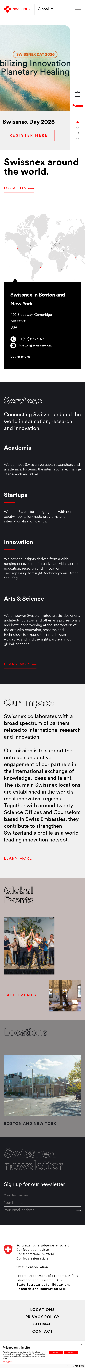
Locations (19, 188)
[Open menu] (78, 9)
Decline (70, 1352)
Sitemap (42, 1324)
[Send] (78, 1210)
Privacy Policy (42, 1317)
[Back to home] (17, 9)
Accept (55, 1352)
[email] (42, 1210)
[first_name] (42, 1195)
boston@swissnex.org (31, 345)
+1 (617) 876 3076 (27, 339)
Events (77, 99)
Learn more (20, 357)
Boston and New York (30, 1124)
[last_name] (42, 1203)
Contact (42, 1332)
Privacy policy (7, 1362)
